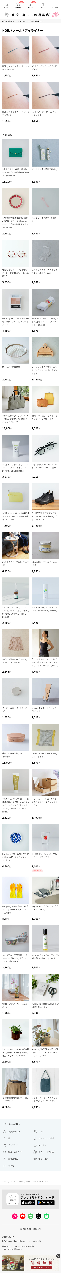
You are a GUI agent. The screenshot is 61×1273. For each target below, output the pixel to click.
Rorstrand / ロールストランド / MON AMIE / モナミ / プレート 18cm (15, 857)
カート (43, 8)
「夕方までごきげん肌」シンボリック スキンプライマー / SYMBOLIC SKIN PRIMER (15, 467)
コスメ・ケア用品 (16, 1181)
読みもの (30, 8)
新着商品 (18, 8)
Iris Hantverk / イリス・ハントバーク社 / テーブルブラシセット (44, 370)
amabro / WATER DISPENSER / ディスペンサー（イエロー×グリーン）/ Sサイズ (45, 1052)
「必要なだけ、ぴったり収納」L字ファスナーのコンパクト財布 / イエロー (15, 516)
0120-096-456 (35, 1241)
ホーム (6, 8)
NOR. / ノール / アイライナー (37, 1181)
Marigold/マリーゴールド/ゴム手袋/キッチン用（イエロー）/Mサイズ (15, 909)
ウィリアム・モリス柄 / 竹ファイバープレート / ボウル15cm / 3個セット (15, 958)
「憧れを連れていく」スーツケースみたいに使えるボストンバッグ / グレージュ (15, 419)
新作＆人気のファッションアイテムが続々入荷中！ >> (22, 21)
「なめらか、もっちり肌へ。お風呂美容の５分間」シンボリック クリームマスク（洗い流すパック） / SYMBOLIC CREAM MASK (15, 805)
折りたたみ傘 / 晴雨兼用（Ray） (45, 169)
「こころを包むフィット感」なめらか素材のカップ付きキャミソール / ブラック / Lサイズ (45, 662)
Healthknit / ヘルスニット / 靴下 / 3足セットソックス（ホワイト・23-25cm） (45, 321)
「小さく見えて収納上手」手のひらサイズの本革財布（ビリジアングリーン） (15, 172)
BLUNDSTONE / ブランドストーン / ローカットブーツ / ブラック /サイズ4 (45, 516)
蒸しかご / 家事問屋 (11, 367)
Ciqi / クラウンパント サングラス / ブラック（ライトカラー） (44, 467)
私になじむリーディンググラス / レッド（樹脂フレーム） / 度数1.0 (15, 273)
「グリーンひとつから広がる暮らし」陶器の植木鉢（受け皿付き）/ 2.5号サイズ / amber (15, 1052)
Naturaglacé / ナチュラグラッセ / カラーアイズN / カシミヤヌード (15, 321)
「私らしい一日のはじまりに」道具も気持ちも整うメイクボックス (45, 802)
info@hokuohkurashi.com (13, 1241)
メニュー (55, 7)
